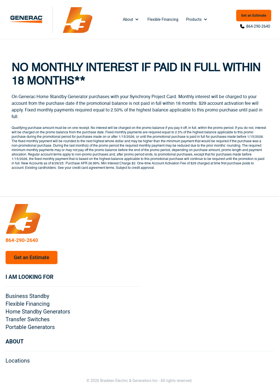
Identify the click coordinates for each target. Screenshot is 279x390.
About (131, 19)
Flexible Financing (162, 19)
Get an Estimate (253, 15)
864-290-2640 (258, 26)
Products (197, 19)
